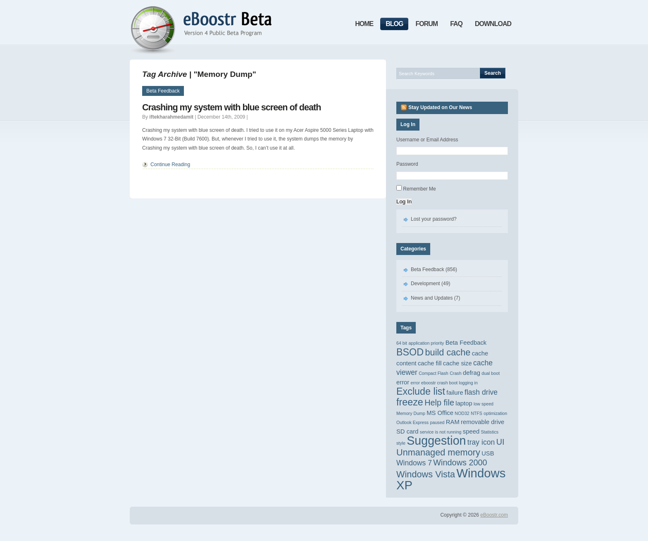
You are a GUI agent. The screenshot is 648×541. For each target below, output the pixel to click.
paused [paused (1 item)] (437, 422)
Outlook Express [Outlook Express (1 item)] (412, 422)
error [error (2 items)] (402, 382)
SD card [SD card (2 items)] (407, 431)
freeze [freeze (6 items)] (409, 402)
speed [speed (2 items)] (471, 431)
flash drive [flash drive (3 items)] (481, 392)
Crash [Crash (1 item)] (455, 373)
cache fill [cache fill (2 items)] (430, 363)
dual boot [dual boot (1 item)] (490, 373)
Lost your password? (434, 219)
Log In (404, 201)
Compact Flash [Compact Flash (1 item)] (433, 373)
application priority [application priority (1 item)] (426, 343)
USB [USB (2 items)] (487, 453)
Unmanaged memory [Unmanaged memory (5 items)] (438, 452)
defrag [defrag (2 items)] (471, 372)
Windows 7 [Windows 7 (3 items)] (414, 463)
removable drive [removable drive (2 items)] (482, 422)
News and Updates (432, 298)
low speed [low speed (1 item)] (483, 403)
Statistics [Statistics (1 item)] (490, 431)
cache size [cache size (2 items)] (457, 363)
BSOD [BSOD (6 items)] (410, 352)
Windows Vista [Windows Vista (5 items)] (425, 474)
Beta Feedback (163, 91)
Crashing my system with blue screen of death (231, 107)
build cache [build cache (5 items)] (447, 352)
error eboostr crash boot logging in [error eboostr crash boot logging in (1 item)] (444, 382)
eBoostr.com (494, 515)
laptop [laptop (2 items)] (463, 403)
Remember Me (419, 189)
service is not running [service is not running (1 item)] (441, 431)
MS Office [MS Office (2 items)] (439, 413)
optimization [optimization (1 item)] (495, 413)
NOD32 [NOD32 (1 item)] (462, 413)
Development (425, 283)
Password (407, 164)
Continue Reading (170, 164)
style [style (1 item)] (400, 443)
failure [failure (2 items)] (454, 392)
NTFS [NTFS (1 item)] (476, 413)
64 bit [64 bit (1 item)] (401, 343)
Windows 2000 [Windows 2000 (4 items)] (460, 462)
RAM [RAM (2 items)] (453, 422)
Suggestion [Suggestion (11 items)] (436, 440)
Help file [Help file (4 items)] (439, 402)
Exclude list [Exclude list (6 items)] (420, 391)
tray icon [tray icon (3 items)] (481, 442)
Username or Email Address (427, 140)
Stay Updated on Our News (440, 107)
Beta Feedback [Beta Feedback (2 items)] (466, 342)
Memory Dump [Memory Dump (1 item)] (410, 413)
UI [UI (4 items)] (500, 441)
